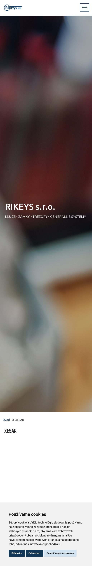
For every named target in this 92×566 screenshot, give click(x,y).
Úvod (6, 419)
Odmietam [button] (34, 553)
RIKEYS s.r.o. (30, 206)
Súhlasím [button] (16, 553)
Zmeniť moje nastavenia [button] (60, 553)
